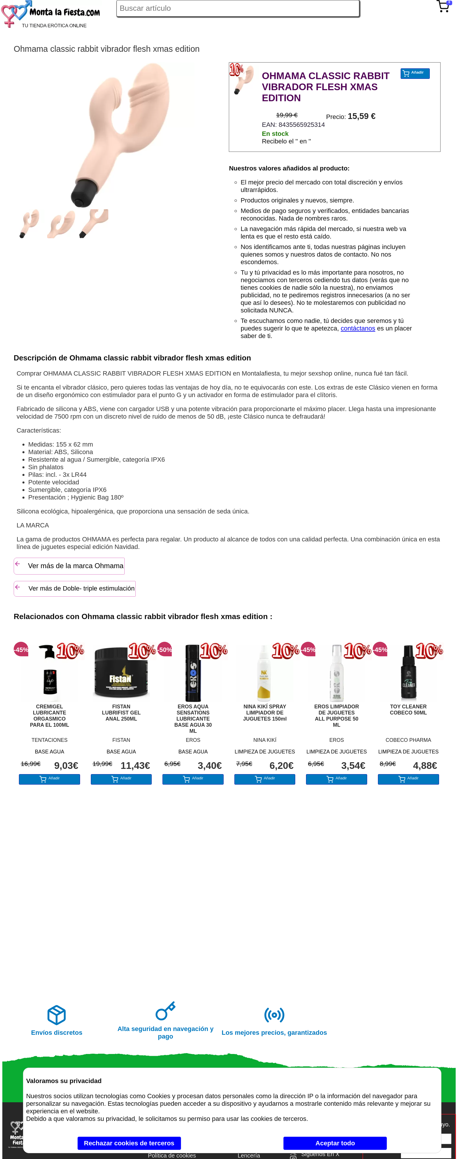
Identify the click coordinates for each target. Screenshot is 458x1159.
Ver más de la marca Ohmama (68, 565)
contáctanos (358, 328)
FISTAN (121, 740)
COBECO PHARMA (408, 740)
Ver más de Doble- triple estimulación (74, 588)
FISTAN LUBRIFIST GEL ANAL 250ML (121, 713)
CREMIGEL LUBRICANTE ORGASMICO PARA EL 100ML (49, 716)
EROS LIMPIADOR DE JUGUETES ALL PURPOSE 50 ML (336, 716)
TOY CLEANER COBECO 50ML (408, 710)
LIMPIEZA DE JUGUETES (265, 752)
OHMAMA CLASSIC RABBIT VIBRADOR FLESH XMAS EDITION (326, 86)
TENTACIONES (49, 740)
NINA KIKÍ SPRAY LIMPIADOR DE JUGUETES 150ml (265, 713)
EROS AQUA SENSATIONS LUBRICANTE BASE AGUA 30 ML (193, 719)
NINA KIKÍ (264, 740)
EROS (193, 740)
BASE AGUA (49, 752)
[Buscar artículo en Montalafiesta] (237, 8)
